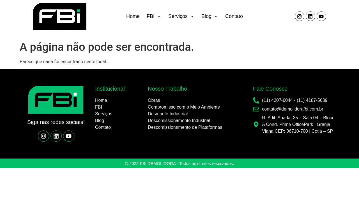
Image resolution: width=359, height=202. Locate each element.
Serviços (181, 16)
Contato (234, 16)
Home (133, 16)
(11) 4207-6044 (277, 100)
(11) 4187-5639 (312, 100)
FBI (154, 16)
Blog (209, 16)
